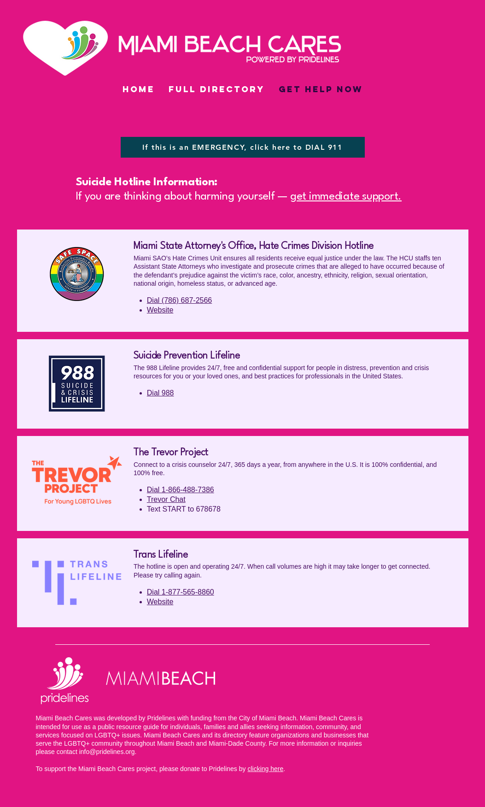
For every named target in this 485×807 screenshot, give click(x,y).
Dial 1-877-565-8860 (180, 592)
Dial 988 (160, 393)
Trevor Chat (165, 499)
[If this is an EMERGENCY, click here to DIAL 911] (243, 147)
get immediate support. (346, 196)
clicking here (265, 768)
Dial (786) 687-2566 (178, 300)
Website (159, 310)
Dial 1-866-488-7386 (180, 490)
